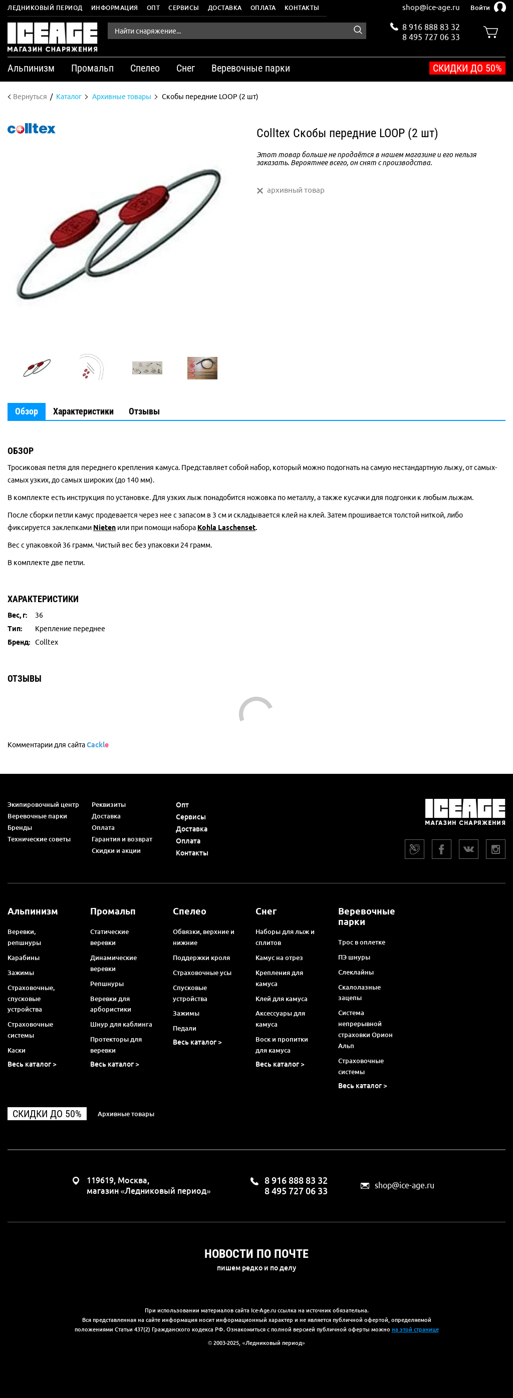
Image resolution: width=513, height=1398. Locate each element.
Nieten (104, 528)
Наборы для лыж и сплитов (285, 937)
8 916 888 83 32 (431, 27)
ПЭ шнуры (354, 957)
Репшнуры (107, 983)
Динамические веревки (113, 963)
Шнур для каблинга (121, 1024)
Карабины (24, 957)
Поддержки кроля (201, 957)
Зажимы (21, 972)
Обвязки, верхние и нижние (203, 937)
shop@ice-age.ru (431, 7)
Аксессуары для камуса (280, 1019)
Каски (17, 1050)
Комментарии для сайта (58, 745)
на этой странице (415, 1329)
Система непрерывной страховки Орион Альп (365, 1029)
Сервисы (183, 8)
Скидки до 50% (467, 68)
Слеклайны (356, 972)
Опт (153, 8)
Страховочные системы (30, 1030)
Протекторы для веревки (116, 1045)
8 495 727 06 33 (431, 36)
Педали (184, 1028)
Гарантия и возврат (122, 838)
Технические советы (39, 838)
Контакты (302, 8)
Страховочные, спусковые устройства (31, 998)
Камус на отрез (279, 957)
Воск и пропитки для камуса (281, 1045)
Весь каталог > (32, 1064)
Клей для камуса (281, 998)
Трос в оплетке (361, 942)
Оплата (263, 8)
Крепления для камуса (279, 978)
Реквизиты (109, 804)
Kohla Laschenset (226, 528)
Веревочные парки (37, 815)
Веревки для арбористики (110, 1004)
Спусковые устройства (190, 993)
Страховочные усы (202, 972)
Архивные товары (126, 1113)
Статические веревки (109, 937)
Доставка (225, 8)
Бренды (20, 827)
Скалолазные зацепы (359, 993)
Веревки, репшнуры (24, 937)
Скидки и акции (116, 850)
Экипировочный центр (43, 804)
